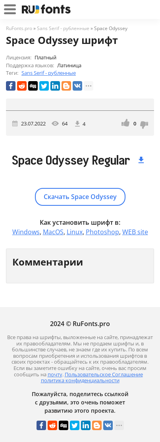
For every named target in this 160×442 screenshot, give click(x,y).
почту (55, 374)
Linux (75, 232)
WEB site (135, 232)
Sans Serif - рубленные (48, 72)
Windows (26, 232)
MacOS (53, 232)
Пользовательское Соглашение (104, 374)
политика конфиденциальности (80, 380)
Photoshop (102, 232)
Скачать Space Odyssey (80, 196)
